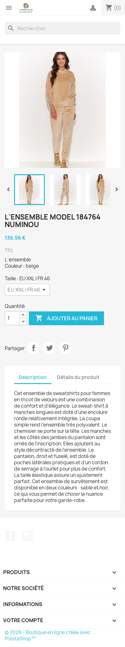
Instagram (28, 536)
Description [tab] (33, 377)
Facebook (10, 536)
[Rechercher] (62, 28)
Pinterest (65, 348)
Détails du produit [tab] (78, 377)
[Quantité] (12, 318)
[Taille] (27, 290)
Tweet (49, 348)
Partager (33, 348)
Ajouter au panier (66, 318)
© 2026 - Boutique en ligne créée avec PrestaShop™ (48, 635)
